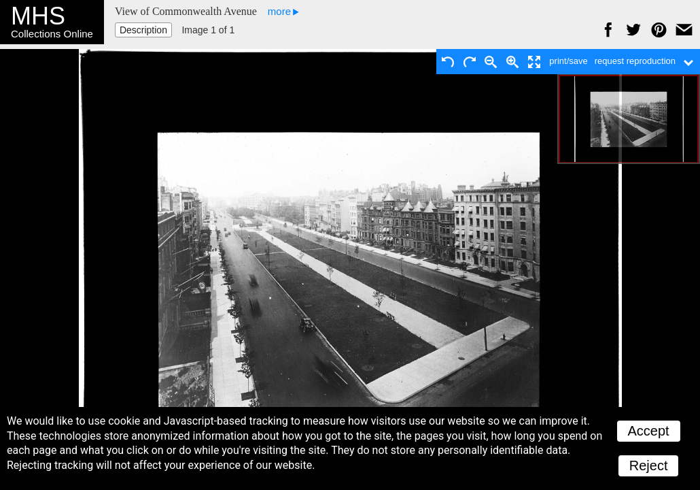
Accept (648, 430)
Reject (648, 465)
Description (143, 29)
